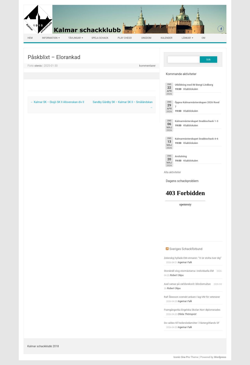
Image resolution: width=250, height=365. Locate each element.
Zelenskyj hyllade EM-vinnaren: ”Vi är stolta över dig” (192, 257)
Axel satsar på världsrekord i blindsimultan (187, 283)
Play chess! (125, 38)
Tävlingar (74, 38)
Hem (30, 38)
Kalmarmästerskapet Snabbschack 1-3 (196, 121)
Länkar (186, 38)
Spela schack (100, 38)
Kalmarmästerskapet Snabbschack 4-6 (196, 138)
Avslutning (181, 156)
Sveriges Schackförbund (185, 249)
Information (49, 38)
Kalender (166, 38)
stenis (38, 65)
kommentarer (147, 65)
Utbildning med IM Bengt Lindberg (194, 84)
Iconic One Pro (181, 357)
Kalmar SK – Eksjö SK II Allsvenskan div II (57, 102)
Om (203, 38)
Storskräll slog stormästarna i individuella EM (189, 270)
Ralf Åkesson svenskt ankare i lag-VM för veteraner (192, 296)
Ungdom (146, 38)
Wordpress (220, 357)
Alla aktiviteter (172, 172)
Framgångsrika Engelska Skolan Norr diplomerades (192, 309)
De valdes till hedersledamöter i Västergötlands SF (191, 322)
